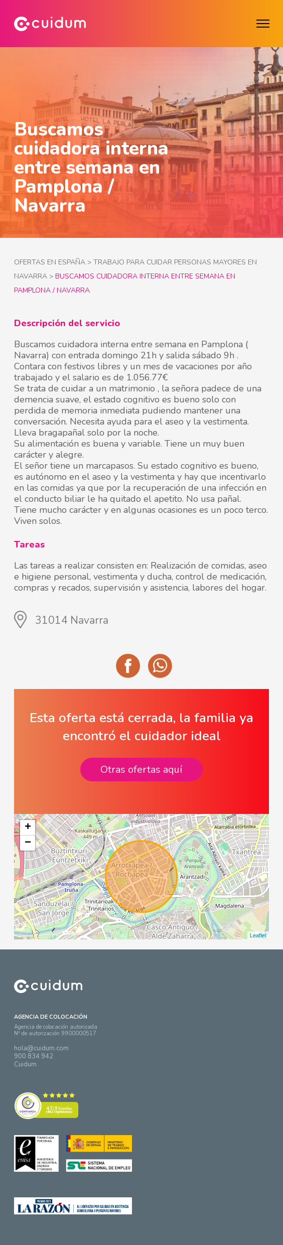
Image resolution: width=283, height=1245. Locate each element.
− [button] (28, 843)
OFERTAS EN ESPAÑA (49, 262)
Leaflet (258, 935)
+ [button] (28, 827)
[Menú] (262, 23)
